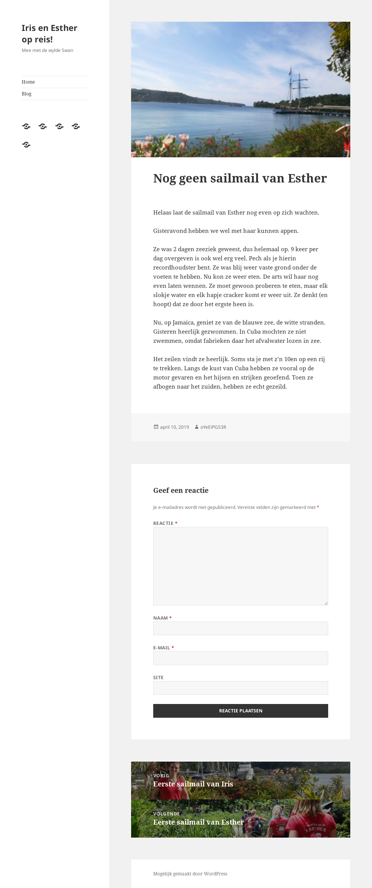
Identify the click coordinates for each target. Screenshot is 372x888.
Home (28, 82)
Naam (162, 618)
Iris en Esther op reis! (49, 33)
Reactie (165, 523)
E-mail (164, 647)
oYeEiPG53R (213, 427)
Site (158, 677)
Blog (26, 93)
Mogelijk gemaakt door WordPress (190, 873)
